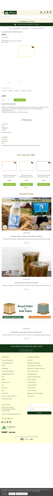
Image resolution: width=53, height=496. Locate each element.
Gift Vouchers (5, 393)
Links (3, 385)
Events (3, 365)
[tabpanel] (9, 172)
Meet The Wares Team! (32, 371)
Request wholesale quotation (9, 103)
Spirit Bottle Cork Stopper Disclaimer (36, 368)
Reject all (12, 494)
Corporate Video (31, 387)
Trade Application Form (7, 363)
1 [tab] (25, 187)
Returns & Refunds (31, 379)
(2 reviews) (11, 40)
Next (51, 170)
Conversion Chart (6, 382)
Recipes (3, 379)
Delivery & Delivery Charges (34, 376)
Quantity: (4, 99)
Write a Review (18, 40)
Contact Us (30, 360)
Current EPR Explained (7, 360)
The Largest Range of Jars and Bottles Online (26, 24)
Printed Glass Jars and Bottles (34, 365)
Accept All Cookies (21, 494)
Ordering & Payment (32, 374)
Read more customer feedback (26, 350)
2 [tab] (27, 187)
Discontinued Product (7, 398)
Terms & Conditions (32, 390)
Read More (26, 242)
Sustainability (5, 368)
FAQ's (3, 390)
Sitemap (36, 436)
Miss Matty (4, 387)
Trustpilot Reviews (31, 382)
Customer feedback (32, 385)
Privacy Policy (30, 396)
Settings (5, 494)
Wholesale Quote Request (33, 363)
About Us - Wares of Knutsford (9, 396)
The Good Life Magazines (8, 371)
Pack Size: (6, 88)
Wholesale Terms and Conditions (35, 393)
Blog (3, 376)
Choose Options (9, 184)
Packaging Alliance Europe (8, 374)
